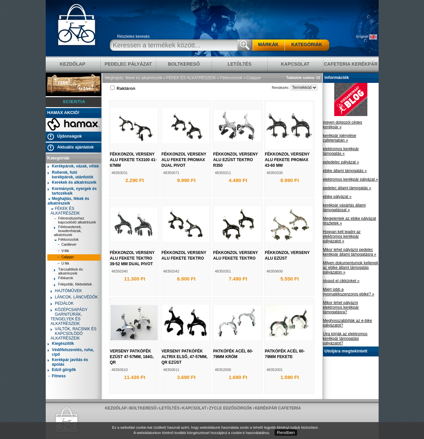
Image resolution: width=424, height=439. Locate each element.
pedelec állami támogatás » (347, 188)
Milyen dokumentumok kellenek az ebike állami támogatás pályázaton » (350, 268)
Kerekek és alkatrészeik (72, 183)
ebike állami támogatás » (345, 170)
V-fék (63, 251)
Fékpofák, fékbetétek (73, 285)
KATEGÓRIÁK (306, 44)
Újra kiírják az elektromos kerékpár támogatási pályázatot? (345, 338)
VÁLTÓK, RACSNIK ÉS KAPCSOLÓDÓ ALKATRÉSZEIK (74, 334)
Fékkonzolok (66, 239)
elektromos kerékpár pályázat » (350, 179)
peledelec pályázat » (341, 162)
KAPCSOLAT (295, 64)
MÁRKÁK (268, 44)
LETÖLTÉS (239, 64)
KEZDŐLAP (72, 64)
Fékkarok (63, 279)
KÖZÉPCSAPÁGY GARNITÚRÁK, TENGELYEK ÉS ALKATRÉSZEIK (69, 316)
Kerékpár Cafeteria (278, 408)
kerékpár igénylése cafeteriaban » (339, 138)
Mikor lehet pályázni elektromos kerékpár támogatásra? (341, 307)
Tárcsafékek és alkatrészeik (68, 271)
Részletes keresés (133, 36)
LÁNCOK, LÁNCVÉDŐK (74, 297)
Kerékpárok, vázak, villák (73, 166)
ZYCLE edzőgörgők (230, 408)
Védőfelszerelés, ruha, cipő (71, 352)
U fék (63, 264)
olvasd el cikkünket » (341, 281)
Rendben (286, 432)
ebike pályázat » (337, 196)
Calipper (65, 257)
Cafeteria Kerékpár (351, 64)
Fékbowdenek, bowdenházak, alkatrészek (68, 231)
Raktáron (122, 88)
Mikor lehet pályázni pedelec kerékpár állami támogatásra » (349, 252)
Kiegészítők (61, 344)
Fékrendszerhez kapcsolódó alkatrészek (75, 220)
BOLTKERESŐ (184, 64)
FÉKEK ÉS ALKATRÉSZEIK (65, 211)
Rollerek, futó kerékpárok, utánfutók (70, 174)
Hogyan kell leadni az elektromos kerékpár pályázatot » (342, 236)
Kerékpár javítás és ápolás (68, 362)
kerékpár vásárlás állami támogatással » (344, 207)
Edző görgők (62, 370)
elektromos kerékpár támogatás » (341, 151)
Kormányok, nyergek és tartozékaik (72, 191)
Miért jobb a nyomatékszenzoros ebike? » (348, 291)
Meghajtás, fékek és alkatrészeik (68, 201)
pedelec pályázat (128, 64)
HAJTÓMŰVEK (66, 291)
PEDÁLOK (62, 304)
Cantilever (67, 245)
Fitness (57, 376)
